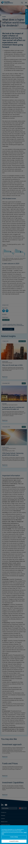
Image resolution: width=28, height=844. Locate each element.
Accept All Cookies (14, 841)
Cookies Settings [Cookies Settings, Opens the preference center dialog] (14, 836)
